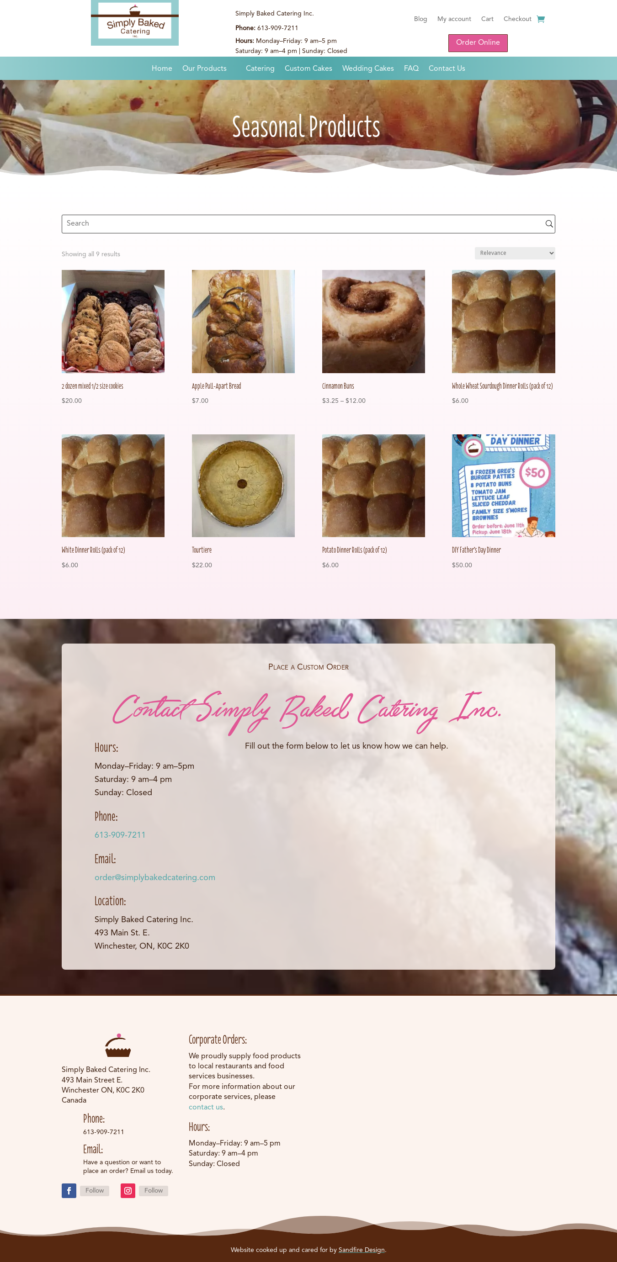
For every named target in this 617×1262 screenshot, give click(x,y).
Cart (487, 19)
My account (454, 19)
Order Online (478, 43)
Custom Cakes (308, 69)
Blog (420, 19)
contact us (206, 1107)
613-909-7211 (120, 835)
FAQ (411, 69)
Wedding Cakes (368, 69)
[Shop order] (515, 253)
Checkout (518, 19)
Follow (94, 1191)
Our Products (204, 69)
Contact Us (447, 69)
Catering (260, 69)
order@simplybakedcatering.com (155, 878)
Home (162, 69)
